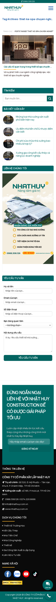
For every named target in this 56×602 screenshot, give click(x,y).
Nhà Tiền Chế (10, 535)
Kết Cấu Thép (10, 530)
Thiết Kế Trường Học (14, 525)
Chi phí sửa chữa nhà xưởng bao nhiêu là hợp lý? (33, 142)
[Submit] (50, 98)
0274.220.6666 (28, 499)
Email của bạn (28, 301)
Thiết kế (7, 545)
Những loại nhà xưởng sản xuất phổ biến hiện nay (32, 118)
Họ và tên (28, 290)
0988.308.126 (11, 499)
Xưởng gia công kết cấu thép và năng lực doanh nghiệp (33, 154)
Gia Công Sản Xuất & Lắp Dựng (18, 550)
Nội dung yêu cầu (28, 342)
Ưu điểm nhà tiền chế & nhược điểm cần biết (34, 130)
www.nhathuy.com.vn (16, 509)
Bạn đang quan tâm (28, 324)
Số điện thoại (28, 313)
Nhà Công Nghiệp (12, 540)
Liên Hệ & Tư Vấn (12, 555)
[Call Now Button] (49, 596)
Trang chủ (7, 31)
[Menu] (51, 8)
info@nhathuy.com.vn (16, 504)
